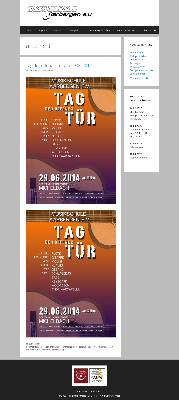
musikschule (102, 346)
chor (52, 346)
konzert (88, 346)
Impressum (82, 391)
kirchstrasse (78, 346)
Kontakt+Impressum (128, 30)
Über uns (59, 30)
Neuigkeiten (78, 30)
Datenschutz (150, 30)
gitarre (58, 346)
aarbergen (33, 346)
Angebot (43, 30)
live (94, 346)
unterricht (45, 349)
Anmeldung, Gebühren (100, 30)
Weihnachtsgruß (139, 78)
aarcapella (44, 346)
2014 (31, 343)
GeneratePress (112, 395)
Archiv (37, 343)
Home (30, 30)
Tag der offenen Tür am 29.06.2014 (59, 65)
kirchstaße (67, 346)
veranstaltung (57, 349)
